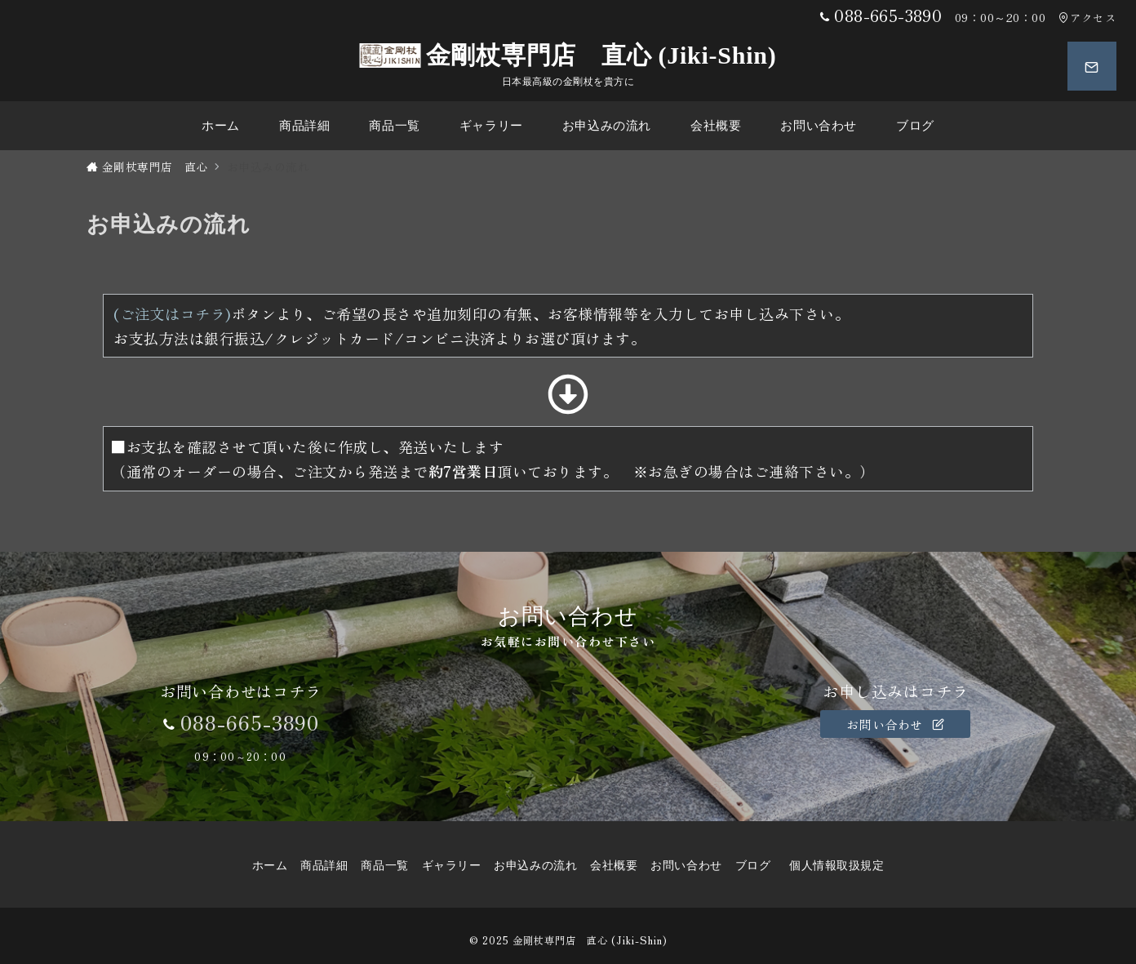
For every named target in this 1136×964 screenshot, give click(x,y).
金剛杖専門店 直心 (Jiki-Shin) (568, 55)
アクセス (1087, 17)
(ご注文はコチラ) (172, 313)
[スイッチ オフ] (1092, 66)
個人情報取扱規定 (836, 866)
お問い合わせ (895, 724)
